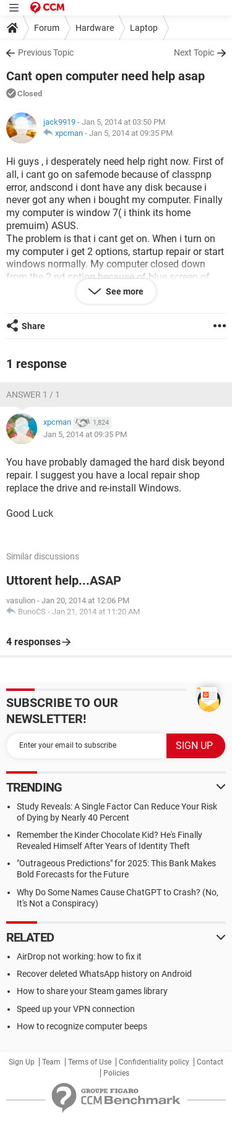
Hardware (94, 28)
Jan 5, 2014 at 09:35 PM (131, 133)
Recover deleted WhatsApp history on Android (104, 974)
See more (124, 291)
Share (33, 326)
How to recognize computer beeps (82, 1026)
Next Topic (194, 52)
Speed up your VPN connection (76, 1009)
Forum (46, 28)
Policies (116, 1073)
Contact (210, 1062)
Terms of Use (89, 1062)
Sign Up (22, 1062)
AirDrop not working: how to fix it (79, 956)
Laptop (144, 28)
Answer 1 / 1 (33, 394)
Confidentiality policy (154, 1062)
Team (51, 1062)
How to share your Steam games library (92, 991)
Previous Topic (46, 52)
